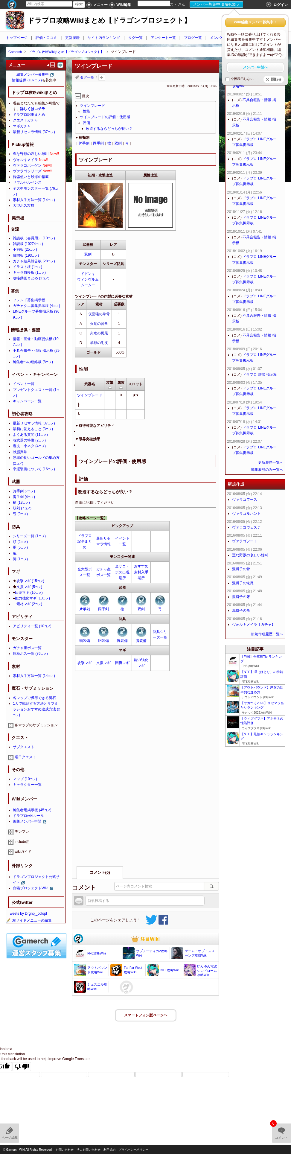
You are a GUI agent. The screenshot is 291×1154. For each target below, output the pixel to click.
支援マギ (103, 663)
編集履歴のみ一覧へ (267, 470)
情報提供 (27, 80)
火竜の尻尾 (99, 333)
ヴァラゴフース (244, 499)
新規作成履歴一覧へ (267, 634)
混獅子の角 (241, 610)
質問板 (26, 255)
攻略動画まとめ (31, 278)
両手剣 (98, 143)
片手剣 (84, 143)
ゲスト (171, 4)
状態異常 (20, 452)
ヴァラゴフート (244, 541)
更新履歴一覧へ (270, 462)
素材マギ (29, 604)
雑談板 (28, 244)
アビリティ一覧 (32, 626)
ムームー (88, 285)
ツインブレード (92, 105)
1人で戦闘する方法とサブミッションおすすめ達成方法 (36, 709)
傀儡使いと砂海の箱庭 (31, 177)
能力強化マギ (32, 598)
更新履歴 (72, 38)
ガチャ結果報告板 (34, 261)
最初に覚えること (33, 429)
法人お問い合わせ (88, 1149)
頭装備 (84, 641)
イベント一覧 (23, 384)
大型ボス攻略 (23, 205)
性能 (86, 111)
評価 (86, 123)
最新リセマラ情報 (34, 132)
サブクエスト (23, 747)
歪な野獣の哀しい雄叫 (31, 154)
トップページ (17, 38)
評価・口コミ (46, 38)
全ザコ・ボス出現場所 (122, 572)
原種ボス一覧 (30, 653)
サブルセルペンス (27, 182)
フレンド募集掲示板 (29, 300)
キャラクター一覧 (27, 784)
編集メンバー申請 (27, 821)
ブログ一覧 (193, 38)
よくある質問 (30, 435)
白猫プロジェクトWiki (30, 888)
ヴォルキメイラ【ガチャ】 (253, 624)
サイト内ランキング (104, 38)
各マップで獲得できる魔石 (34, 698)
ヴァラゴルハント (246, 513)
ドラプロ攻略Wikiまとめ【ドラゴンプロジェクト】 (109, 20)
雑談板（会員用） (34, 238)
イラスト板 (27, 267)
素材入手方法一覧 (34, 200)
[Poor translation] (22, 1066)
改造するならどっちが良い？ (109, 129)
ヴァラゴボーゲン (27, 165)
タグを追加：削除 (101, 77)
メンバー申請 (220, 38)
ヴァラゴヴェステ (246, 527)
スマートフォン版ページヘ (145, 1015)
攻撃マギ (84, 663)
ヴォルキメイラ (25, 160)
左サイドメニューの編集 (29, 920)
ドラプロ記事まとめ (84, 541)
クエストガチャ (25, 120)
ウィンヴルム (88, 279)
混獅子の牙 (241, 597)
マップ (25, 779)
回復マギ (122, 663)
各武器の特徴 (29, 440)
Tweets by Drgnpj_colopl (27, 913)
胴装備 (103, 641)
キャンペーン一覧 (27, 401)
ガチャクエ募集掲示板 (36, 306)
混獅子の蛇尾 (243, 583)
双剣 (118, 143)
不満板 (25, 249)
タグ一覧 (135, 38)
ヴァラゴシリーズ (27, 171)
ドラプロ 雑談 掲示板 (260, 374)
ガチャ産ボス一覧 (27, 648)
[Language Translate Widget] (159, 3)
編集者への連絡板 (33, 362)
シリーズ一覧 (29, 536)
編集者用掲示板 (32, 810)
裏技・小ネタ (29, 446)
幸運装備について (34, 469)
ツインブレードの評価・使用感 (105, 117)
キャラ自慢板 (29, 272)
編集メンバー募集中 (32, 74)
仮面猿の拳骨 (99, 314)
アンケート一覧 (163, 38)
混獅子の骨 (241, 569)
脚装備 (141, 641)
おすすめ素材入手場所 (141, 572)
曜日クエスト (25, 757)
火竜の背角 (99, 324)
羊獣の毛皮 (99, 343)
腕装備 (122, 641)
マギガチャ (22, 126)
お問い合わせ (65, 1149)
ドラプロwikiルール (28, 816)
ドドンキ (88, 274)
